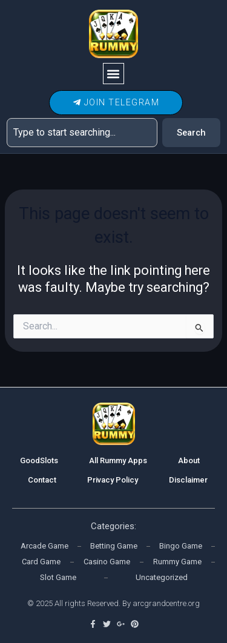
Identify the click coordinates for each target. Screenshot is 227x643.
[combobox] (82, 132)
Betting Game (113, 545)
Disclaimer (188, 479)
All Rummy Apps (118, 460)
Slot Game (58, 577)
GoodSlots (39, 460)
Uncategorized (162, 577)
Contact (42, 479)
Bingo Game (180, 545)
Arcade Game (44, 545)
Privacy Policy (112, 479)
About (189, 460)
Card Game (41, 561)
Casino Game (107, 561)
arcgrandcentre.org (166, 603)
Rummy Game (177, 561)
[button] (113, 73)
